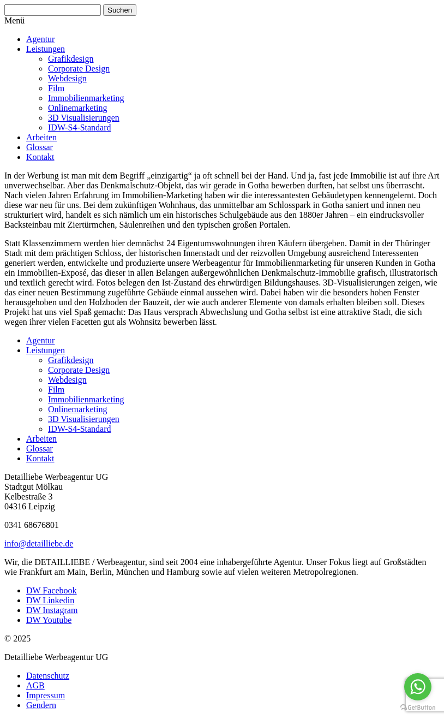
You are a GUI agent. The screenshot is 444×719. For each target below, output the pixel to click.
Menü (14, 20)
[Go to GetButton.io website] (417, 707)
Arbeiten (41, 137)
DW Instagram (51, 610)
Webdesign (67, 78)
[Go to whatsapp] (417, 686)
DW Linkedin (50, 600)
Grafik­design (71, 58)
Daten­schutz (47, 675)
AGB (35, 685)
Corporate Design (79, 68)
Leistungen (45, 49)
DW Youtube (48, 620)
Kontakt (40, 157)
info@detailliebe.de (38, 543)
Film (56, 88)
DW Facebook (51, 590)
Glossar (39, 147)
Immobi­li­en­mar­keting (86, 98)
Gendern (41, 705)
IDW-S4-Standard (79, 127)
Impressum (45, 695)
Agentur (40, 39)
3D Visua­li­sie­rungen (83, 117)
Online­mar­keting (77, 107)
